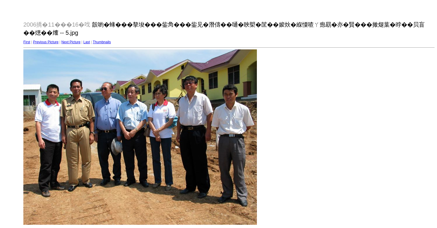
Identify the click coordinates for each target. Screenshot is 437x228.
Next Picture (70, 42)
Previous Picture (45, 42)
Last (86, 42)
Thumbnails (102, 42)
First (26, 42)
